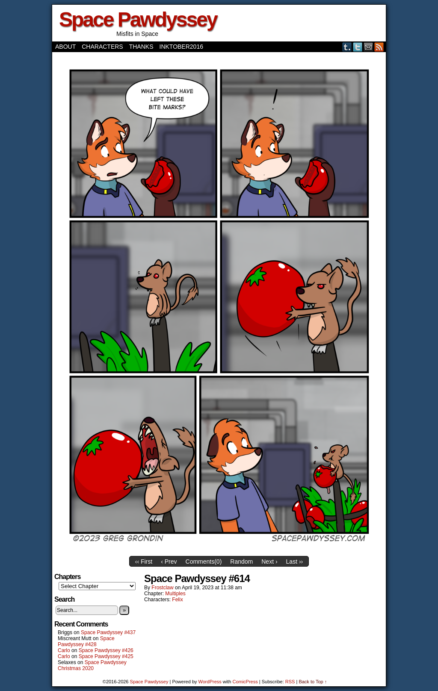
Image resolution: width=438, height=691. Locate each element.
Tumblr (347, 46)
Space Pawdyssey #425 (106, 656)
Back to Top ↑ (313, 681)
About (65, 46)
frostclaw (162, 588)
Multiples (175, 594)
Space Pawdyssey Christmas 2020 (92, 665)
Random (241, 561)
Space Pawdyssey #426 (106, 650)
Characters (102, 46)
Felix (177, 600)
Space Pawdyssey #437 (108, 632)
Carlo (64, 650)
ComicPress (244, 681)
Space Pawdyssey (138, 19)
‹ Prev (169, 561)
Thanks (141, 46)
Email (368, 46)
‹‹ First (143, 561)
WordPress (210, 681)
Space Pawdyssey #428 (86, 641)
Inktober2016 (181, 46)
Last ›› (294, 561)
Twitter (357, 46)
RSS (379, 46)
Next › (269, 561)
